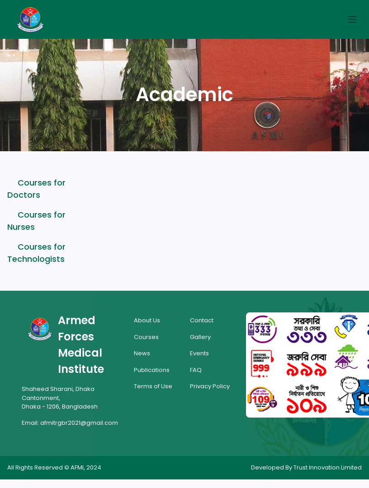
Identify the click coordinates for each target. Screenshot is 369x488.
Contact (201, 320)
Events (199, 353)
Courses (146, 337)
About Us (147, 320)
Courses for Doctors (36, 188)
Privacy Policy (210, 386)
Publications (152, 370)
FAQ (196, 370)
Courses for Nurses (36, 220)
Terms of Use (153, 386)
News (142, 353)
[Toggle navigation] (352, 19)
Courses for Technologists (36, 253)
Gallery (200, 337)
